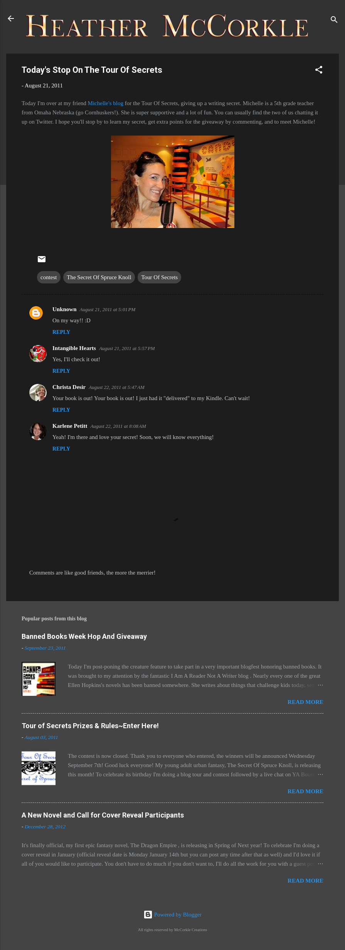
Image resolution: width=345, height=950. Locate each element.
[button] (318, 71)
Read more (305, 702)
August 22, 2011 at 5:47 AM (117, 387)
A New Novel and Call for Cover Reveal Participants (103, 815)
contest (48, 277)
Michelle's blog (105, 103)
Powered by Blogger (172, 914)
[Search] (334, 21)
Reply (61, 332)
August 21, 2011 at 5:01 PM (108, 309)
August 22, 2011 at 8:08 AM (118, 426)
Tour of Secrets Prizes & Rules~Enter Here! (90, 726)
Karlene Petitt (69, 426)
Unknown (64, 309)
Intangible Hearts (74, 348)
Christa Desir (69, 387)
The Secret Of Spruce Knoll (99, 277)
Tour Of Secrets (159, 277)
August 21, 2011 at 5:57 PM (127, 348)
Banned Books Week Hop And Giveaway (84, 636)
